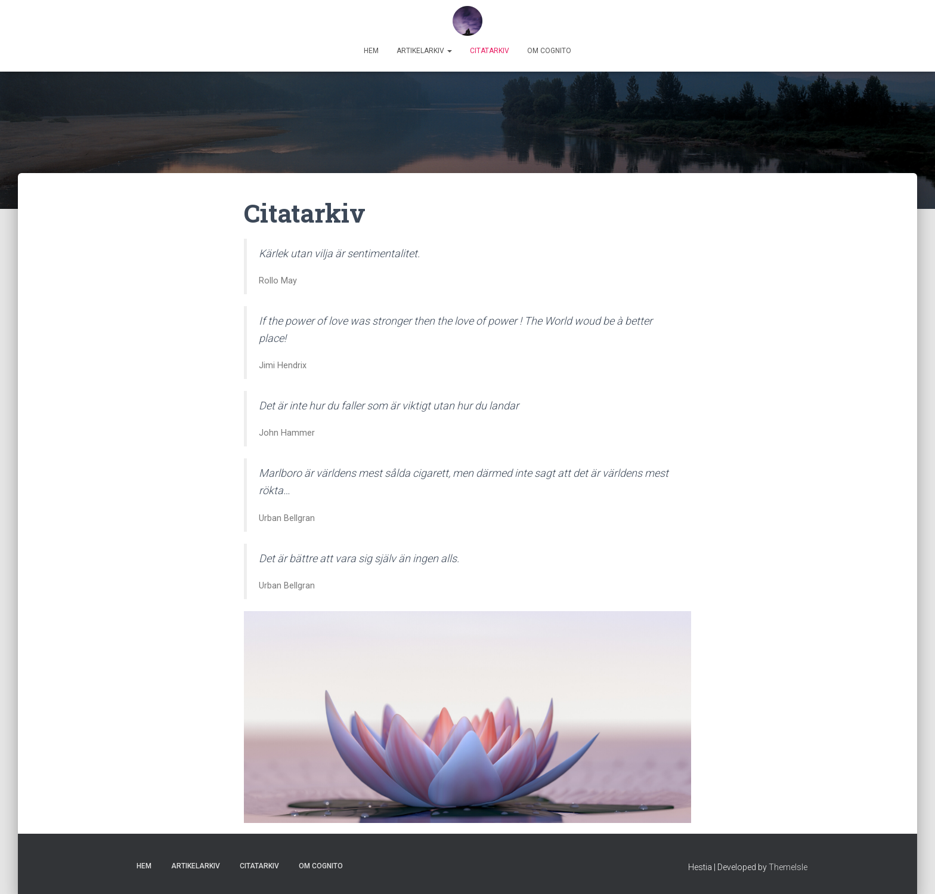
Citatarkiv (489, 51)
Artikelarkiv (424, 51)
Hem (371, 51)
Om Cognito (549, 51)
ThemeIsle (788, 867)
